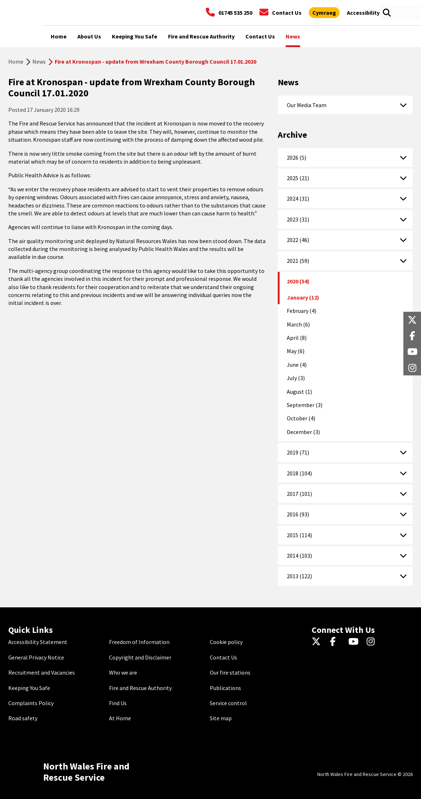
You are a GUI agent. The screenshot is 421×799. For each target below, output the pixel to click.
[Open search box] (386, 12)
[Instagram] (373, 641)
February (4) (301, 310)
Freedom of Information (139, 641)
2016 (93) (298, 514)
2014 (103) (299, 555)
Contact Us (223, 657)
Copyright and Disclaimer (140, 657)
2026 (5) (296, 157)
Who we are (123, 672)
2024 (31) (298, 198)
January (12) (303, 297)
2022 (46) (298, 239)
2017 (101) (299, 493)
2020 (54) (298, 281)
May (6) (295, 351)
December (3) (303, 431)
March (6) (298, 324)
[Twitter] (318, 641)
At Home (120, 718)
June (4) (297, 364)
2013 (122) (299, 576)
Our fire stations (230, 672)
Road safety (22, 718)
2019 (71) (298, 452)
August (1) (299, 391)
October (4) (301, 418)
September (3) (304, 404)
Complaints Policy (31, 703)
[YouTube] (354, 641)
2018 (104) (299, 473)
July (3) (296, 378)
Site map (221, 718)
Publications (225, 687)
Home (15, 61)
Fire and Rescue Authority (140, 687)
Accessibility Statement (37, 641)
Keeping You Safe (29, 687)
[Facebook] (336, 641)
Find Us (118, 703)
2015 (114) (299, 535)
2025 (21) (298, 178)
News (39, 61)
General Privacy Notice (36, 657)
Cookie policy (226, 641)
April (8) (297, 337)
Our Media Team (306, 105)
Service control (228, 703)
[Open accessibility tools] (363, 13)
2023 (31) (298, 219)
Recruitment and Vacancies (41, 672)
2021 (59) (298, 260)
